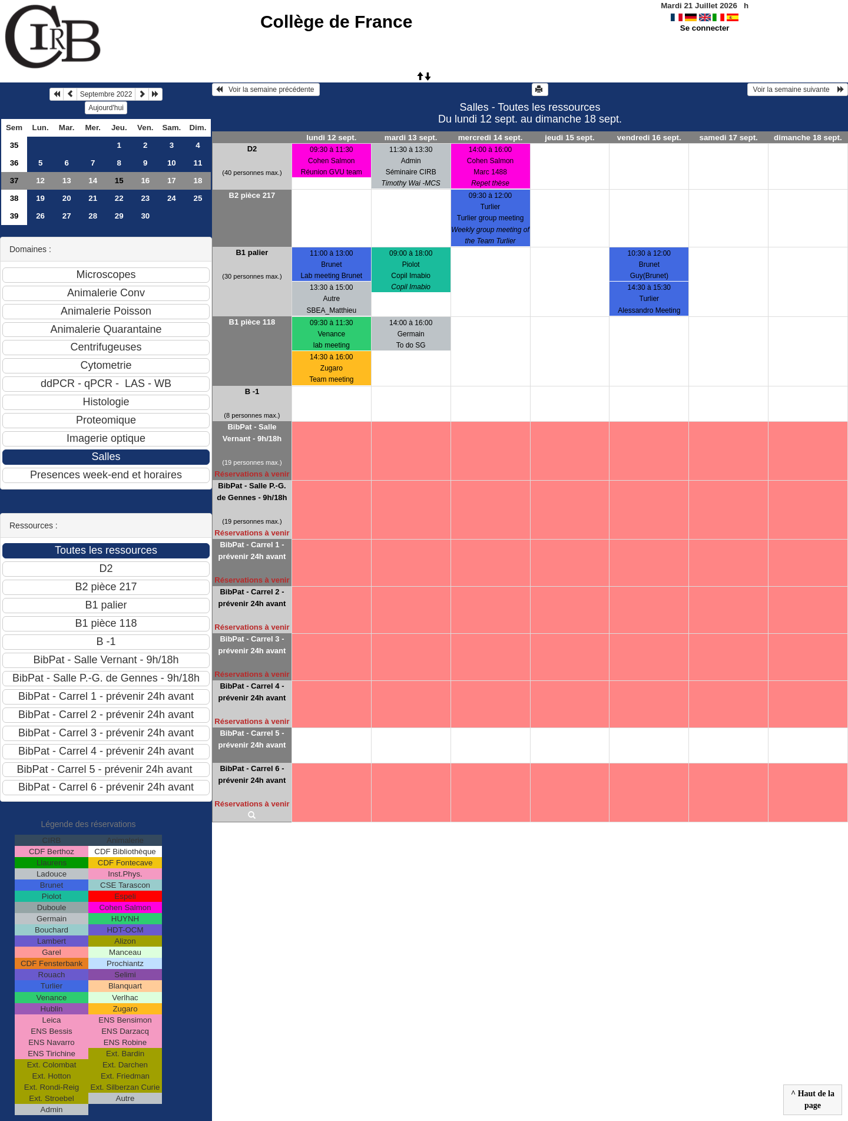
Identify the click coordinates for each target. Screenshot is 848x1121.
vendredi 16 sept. (649, 137)
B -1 (252, 391)
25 (197, 198)
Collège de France (336, 21)
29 (119, 215)
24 (171, 198)
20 (66, 198)
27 (66, 215)
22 (119, 198)
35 (14, 145)
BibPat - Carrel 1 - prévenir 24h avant (252, 550)
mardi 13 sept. (411, 137)
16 (145, 180)
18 (197, 180)
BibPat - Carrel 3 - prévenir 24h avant (252, 644)
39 (14, 215)
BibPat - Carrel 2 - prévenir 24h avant (252, 597)
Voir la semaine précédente (266, 89)
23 (145, 198)
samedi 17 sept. (729, 137)
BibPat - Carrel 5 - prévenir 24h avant (252, 739)
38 (14, 198)
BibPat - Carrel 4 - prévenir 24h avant (252, 692)
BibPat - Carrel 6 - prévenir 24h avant (252, 774)
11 (197, 162)
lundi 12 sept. (331, 137)
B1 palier (252, 252)
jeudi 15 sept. (569, 137)
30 (145, 215)
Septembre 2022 (106, 94)
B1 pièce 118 (252, 322)
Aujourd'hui (106, 108)
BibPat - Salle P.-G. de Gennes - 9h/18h (252, 491)
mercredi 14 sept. (490, 137)
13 (66, 180)
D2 (252, 148)
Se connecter (705, 28)
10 (171, 162)
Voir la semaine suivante (797, 89)
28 (92, 215)
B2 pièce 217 (252, 195)
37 (14, 180)
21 (92, 198)
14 (92, 180)
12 (40, 180)
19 (40, 198)
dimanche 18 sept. (808, 137)
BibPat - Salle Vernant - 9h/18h (252, 432)
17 (171, 180)
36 (14, 162)
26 (40, 215)
